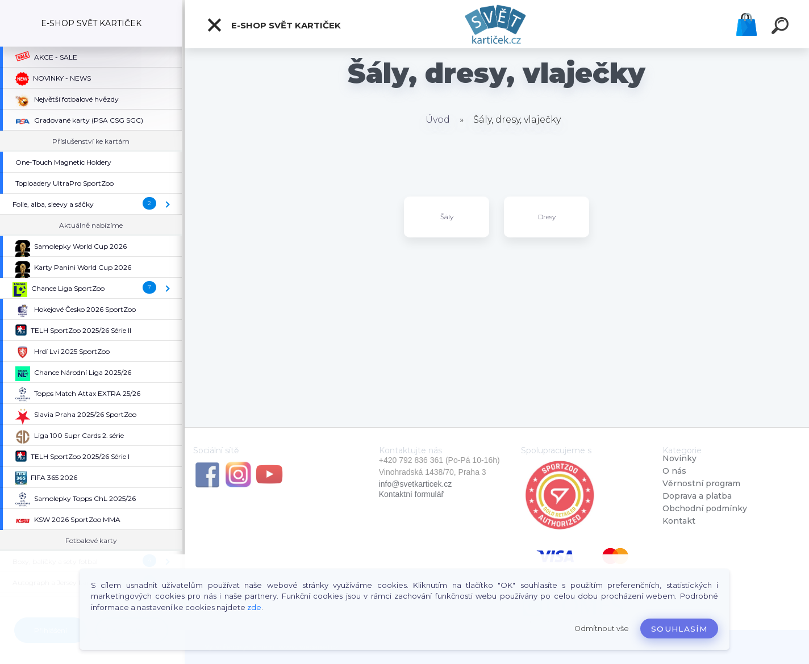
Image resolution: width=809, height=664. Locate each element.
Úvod (438, 119)
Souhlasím (679, 628)
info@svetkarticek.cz (415, 483)
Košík (746, 24)
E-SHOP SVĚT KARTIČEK (273, 25)
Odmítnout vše (601, 628)
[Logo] (496, 24)
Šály (446, 216)
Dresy (547, 216)
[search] (782, 27)
